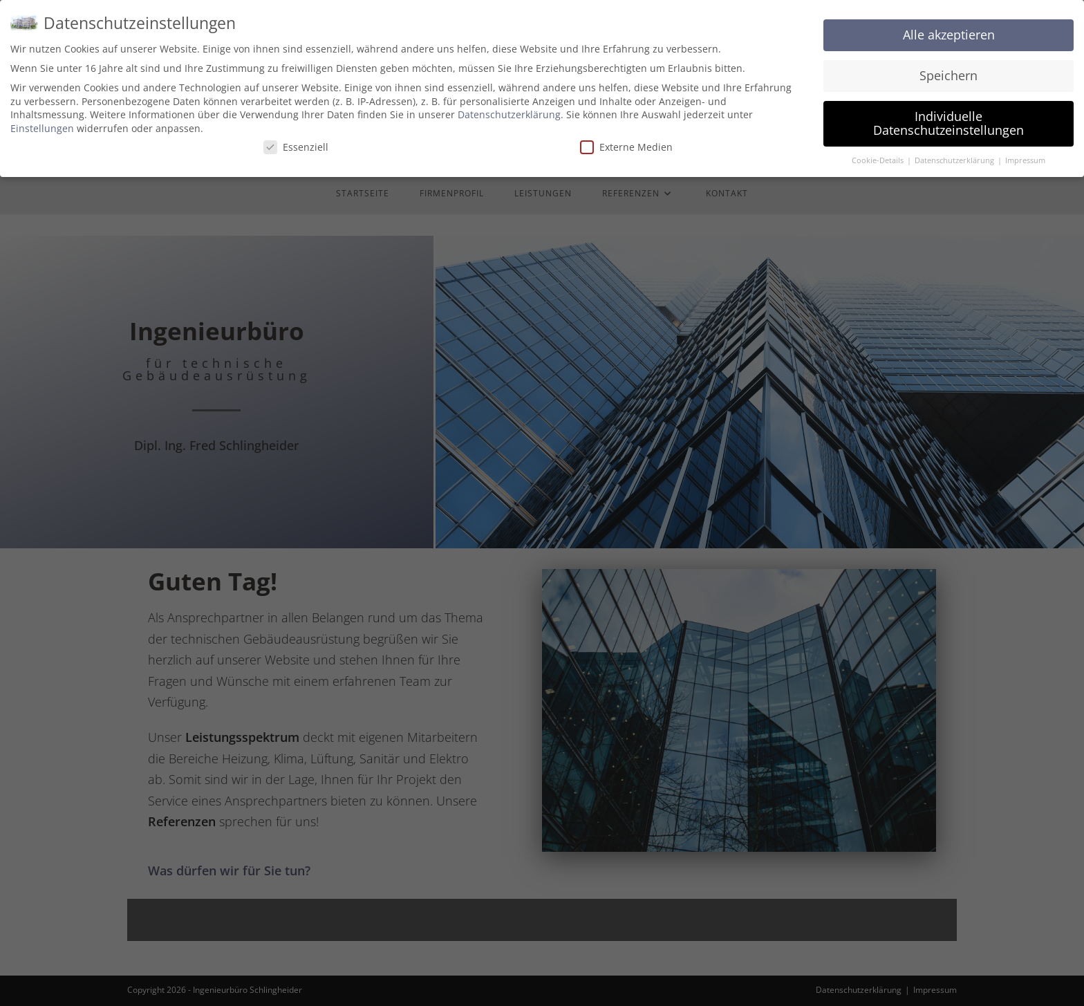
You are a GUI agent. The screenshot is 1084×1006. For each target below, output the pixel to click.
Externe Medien (626, 138)
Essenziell (295, 138)
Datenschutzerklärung (509, 106)
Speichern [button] (948, 67)
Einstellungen (42, 120)
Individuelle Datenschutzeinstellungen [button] (948, 115)
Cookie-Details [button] (879, 152)
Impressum (1025, 152)
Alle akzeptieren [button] (949, 27)
